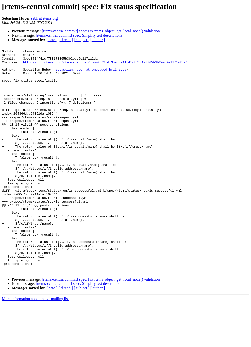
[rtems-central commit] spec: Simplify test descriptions (79, 35)
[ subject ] (81, 40)
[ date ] (51, 40)
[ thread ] (65, 40)
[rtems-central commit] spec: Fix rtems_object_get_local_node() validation (101, 31)
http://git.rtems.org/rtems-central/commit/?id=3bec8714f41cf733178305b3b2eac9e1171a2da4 (105, 65)
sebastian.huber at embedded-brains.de (90, 74)
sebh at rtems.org (44, 18)
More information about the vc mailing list (35, 343)
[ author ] (97, 40)
